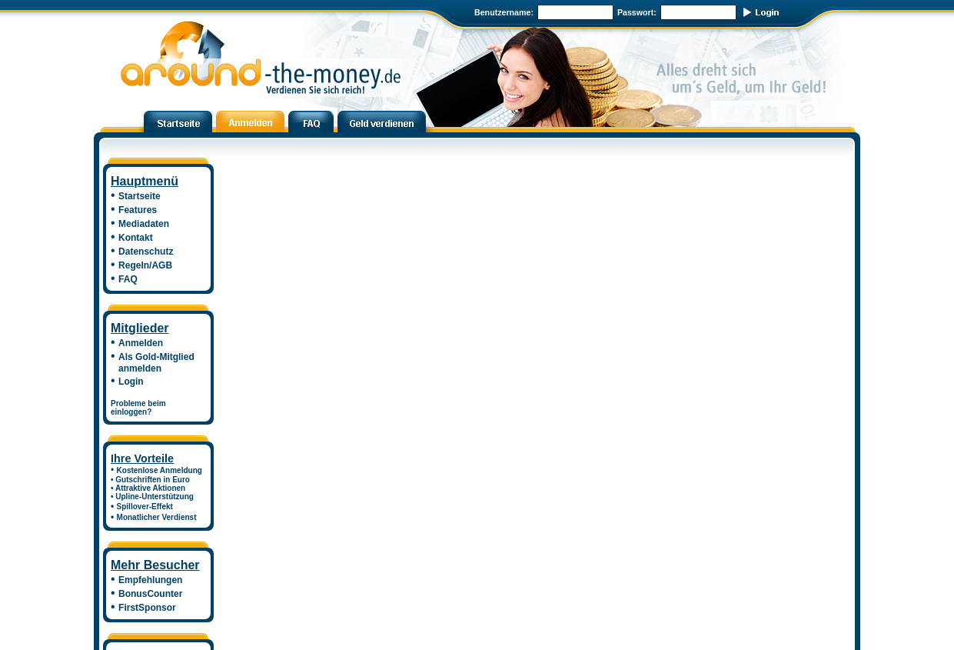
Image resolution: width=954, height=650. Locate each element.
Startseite (139, 196)
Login (131, 381)
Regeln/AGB (145, 265)
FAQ (128, 279)
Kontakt (135, 237)
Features (137, 210)
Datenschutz (145, 251)
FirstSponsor (147, 607)
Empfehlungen (150, 580)
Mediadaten (143, 223)
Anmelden (140, 343)
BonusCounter (150, 593)
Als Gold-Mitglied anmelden (152, 363)
